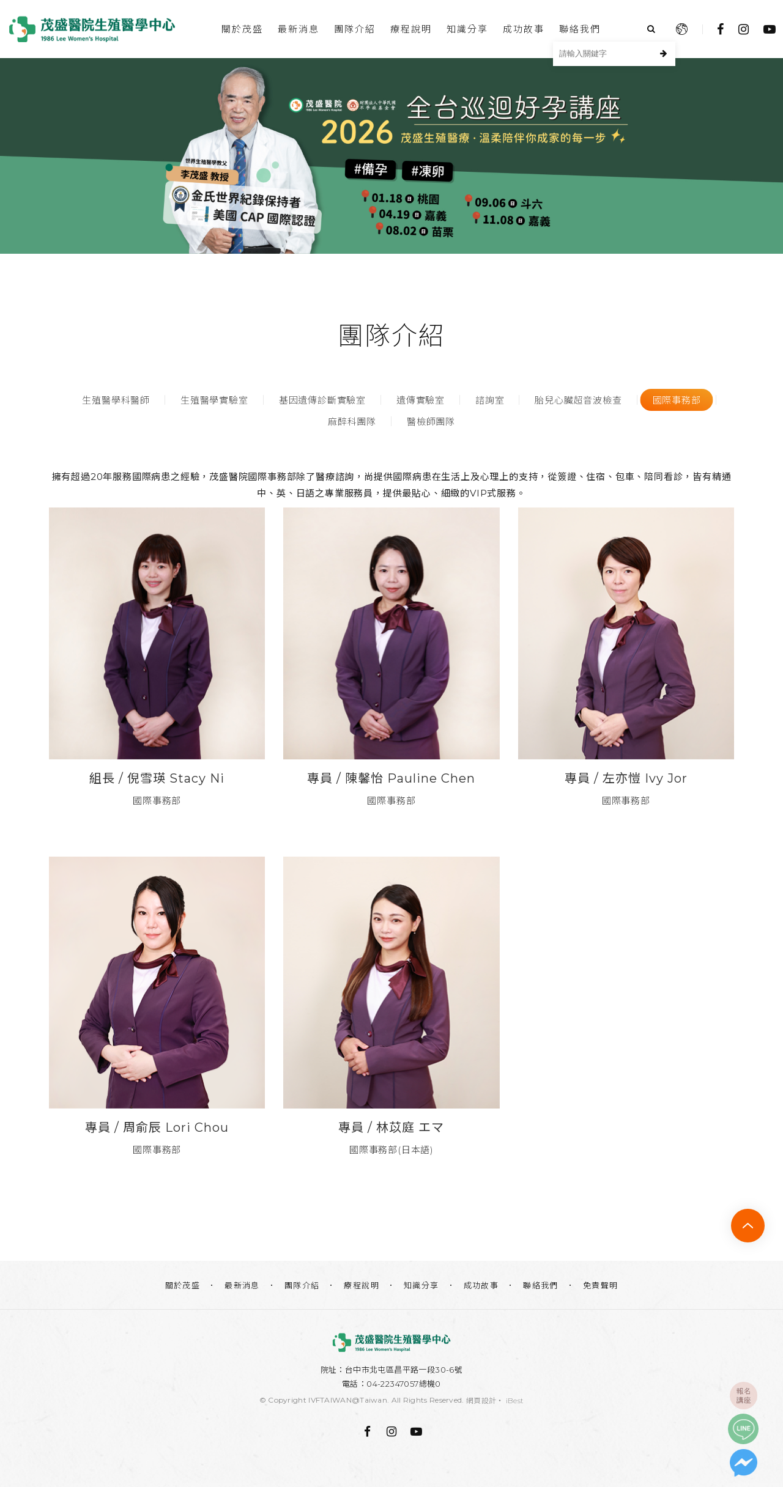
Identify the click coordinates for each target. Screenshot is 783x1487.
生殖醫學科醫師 (116, 400)
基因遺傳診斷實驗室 (322, 400)
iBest (515, 1400)
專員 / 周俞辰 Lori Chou (157, 1127)
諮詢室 (489, 400)
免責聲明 (600, 1285)
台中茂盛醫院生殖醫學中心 (92, 29)
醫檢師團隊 (431, 421)
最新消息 (298, 29)
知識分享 (467, 29)
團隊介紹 (355, 29)
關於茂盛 (242, 29)
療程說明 (411, 29)
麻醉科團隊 (352, 421)
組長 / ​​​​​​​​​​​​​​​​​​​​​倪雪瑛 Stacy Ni (157, 778)
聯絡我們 (580, 29)
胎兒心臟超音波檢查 (578, 400)
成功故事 (523, 29)
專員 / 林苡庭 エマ (391, 1127)
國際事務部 (677, 400)
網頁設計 (481, 1400)
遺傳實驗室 (420, 400)
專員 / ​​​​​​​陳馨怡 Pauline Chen (391, 778)
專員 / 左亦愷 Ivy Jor (626, 778)
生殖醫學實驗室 (214, 400)
